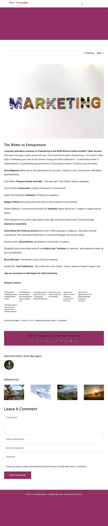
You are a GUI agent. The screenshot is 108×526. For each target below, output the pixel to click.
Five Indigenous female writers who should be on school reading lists (25, 296)
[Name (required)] (54, 439)
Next (99, 53)
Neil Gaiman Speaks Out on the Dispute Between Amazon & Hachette (84, 296)
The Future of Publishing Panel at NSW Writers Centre (10, 295)
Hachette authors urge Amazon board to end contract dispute (10, 308)
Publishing (39, 320)
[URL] (54, 457)
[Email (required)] (54, 448)
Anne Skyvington (12, 320)
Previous (89, 53)
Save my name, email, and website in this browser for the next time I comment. (47, 466)
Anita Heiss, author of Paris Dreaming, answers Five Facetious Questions (68, 296)
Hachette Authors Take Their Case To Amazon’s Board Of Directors (40, 295)
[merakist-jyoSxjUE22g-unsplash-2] (54, 101)
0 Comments (62, 320)
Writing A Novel (49, 320)
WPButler (79, 494)
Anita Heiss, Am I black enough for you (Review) (55, 294)
